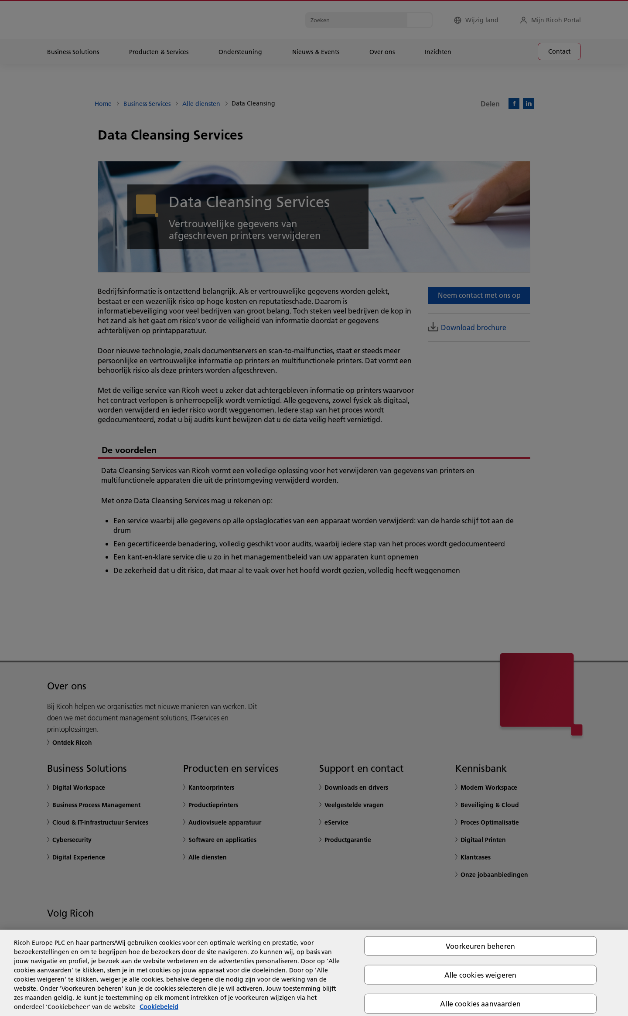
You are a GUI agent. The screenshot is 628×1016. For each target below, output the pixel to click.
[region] (314, 973)
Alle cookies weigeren (480, 974)
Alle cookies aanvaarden (480, 1003)
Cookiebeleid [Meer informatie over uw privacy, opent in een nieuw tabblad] (159, 1007)
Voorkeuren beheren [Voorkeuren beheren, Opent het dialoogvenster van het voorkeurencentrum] (480, 946)
